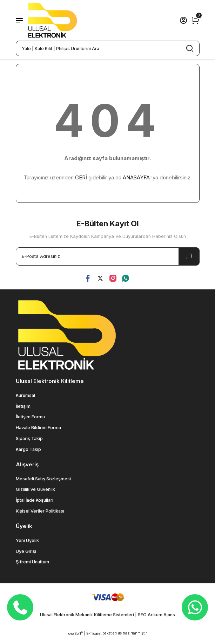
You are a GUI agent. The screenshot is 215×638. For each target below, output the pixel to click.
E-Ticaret (93, 633)
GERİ (81, 177)
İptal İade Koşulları (34, 500)
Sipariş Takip (29, 438)
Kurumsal (25, 395)
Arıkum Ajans (161, 614)
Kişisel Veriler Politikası (40, 511)
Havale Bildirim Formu (38, 427)
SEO (142, 614)
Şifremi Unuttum (32, 561)
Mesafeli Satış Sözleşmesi (43, 478)
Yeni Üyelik (27, 540)
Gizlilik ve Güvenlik (35, 489)
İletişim (23, 406)
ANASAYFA (136, 177)
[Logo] (52, 20)
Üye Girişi (26, 551)
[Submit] (189, 256)
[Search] (108, 48)
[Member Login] (183, 20)
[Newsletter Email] (108, 256)
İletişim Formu (30, 416)
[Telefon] (20, 608)
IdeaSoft (75, 633)
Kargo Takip (28, 449)
